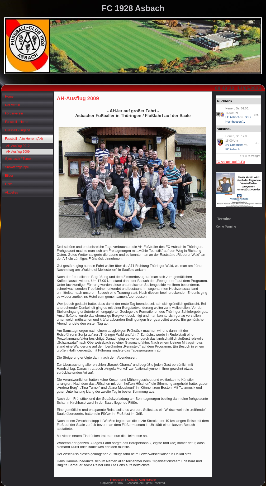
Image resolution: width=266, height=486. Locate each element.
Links (8, 184)
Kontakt (131, 479)
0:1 (256, 115)
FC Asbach (232, 117)
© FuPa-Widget (250, 155)
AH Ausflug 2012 (18, 146)
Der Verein (12, 105)
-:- (257, 142)
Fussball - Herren (17, 122)
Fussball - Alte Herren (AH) (24, 139)
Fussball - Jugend (17, 130)
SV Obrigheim (234, 144)
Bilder (9, 175)
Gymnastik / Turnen (18, 159)
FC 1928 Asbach (133, 8)
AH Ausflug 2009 (18, 151)
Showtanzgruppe (17, 167)
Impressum (117, 479)
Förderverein (14, 113)
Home (9, 96)
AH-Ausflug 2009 (78, 98)
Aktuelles (11, 192)
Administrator (147, 479)
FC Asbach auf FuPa (230, 162)
